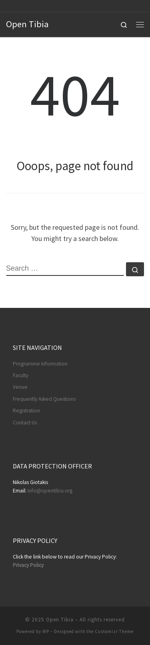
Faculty (20, 375)
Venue (20, 387)
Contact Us (25, 422)
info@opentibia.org (50, 490)
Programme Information (40, 363)
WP (45, 631)
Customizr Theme (114, 631)
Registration (26, 410)
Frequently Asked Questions (44, 399)
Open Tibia (60, 619)
